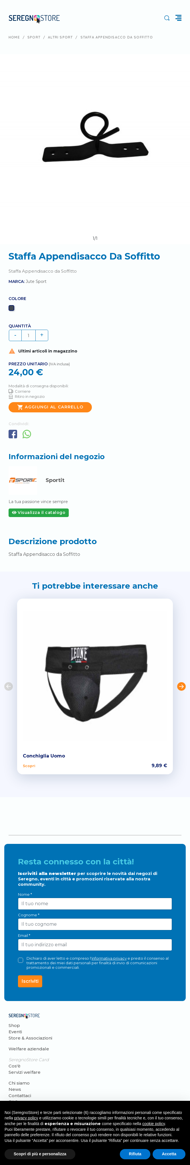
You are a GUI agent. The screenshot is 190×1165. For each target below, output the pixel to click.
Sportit (55, 480)
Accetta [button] (169, 1154)
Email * (24, 935)
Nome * (25, 894)
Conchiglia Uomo (44, 756)
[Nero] (12, 309)
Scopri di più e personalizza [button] (40, 1154)
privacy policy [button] (26, 1118)
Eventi (15, 1031)
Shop (14, 1025)
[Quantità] (28, 335)
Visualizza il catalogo (38, 512)
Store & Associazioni (30, 1038)
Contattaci (20, 1095)
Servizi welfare (25, 1072)
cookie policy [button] (153, 1123)
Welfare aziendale (29, 1048)
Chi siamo (19, 1083)
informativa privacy (109, 958)
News (15, 1089)
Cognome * (28, 915)
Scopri (29, 765)
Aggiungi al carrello (50, 407)
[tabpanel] (95, 149)
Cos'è (15, 1066)
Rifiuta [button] (135, 1154)
